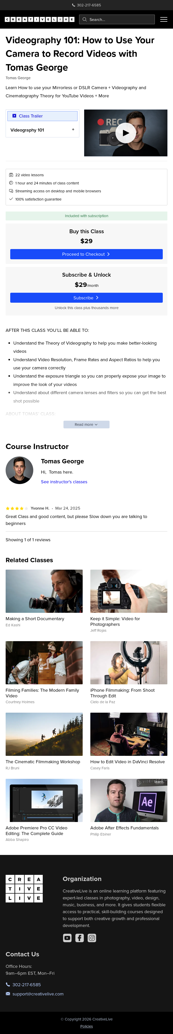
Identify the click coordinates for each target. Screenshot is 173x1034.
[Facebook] (79, 938)
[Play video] (125, 133)
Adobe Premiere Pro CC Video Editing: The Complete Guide (36, 831)
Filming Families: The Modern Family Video (42, 693)
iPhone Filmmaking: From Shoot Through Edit (122, 693)
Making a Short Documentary (35, 618)
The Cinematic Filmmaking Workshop (43, 761)
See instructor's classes (64, 481)
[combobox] (117, 19)
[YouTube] (67, 938)
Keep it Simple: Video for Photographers (115, 621)
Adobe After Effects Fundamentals (124, 828)
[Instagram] (91, 938)
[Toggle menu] (163, 19)
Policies (86, 1026)
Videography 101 (27, 129)
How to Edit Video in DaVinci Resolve (127, 761)
